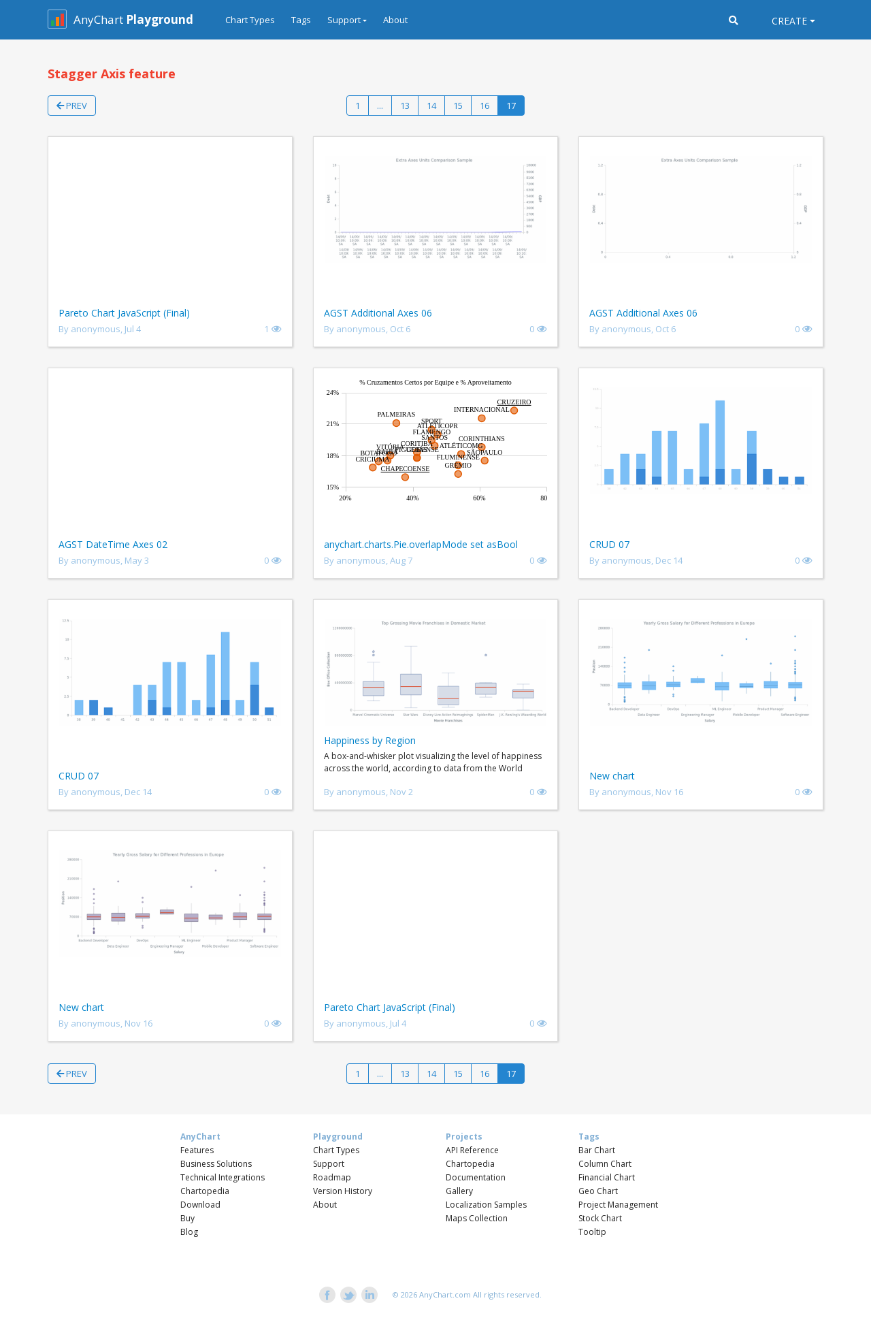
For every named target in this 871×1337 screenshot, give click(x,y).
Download (200, 1204)
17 (511, 105)
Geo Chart (598, 1191)
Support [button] (344, 20)
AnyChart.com (445, 1294)
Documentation (476, 1177)
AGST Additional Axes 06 (378, 312)
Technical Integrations (222, 1177)
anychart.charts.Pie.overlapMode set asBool (421, 544)
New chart (612, 775)
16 (484, 105)
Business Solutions (216, 1164)
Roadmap (332, 1177)
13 (405, 105)
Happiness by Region (370, 740)
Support (328, 1164)
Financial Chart (606, 1177)
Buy (187, 1218)
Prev (71, 105)
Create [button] (789, 20)
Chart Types (250, 20)
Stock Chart (600, 1218)
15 (458, 105)
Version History (342, 1191)
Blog (189, 1232)
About (395, 20)
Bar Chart (596, 1150)
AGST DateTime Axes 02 (113, 544)
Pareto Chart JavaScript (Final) (124, 312)
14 (431, 105)
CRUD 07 (609, 544)
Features (197, 1150)
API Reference (472, 1150)
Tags (301, 20)
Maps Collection (477, 1218)
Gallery (459, 1191)
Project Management (618, 1204)
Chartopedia (204, 1191)
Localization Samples (486, 1204)
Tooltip (592, 1232)
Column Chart (604, 1164)
